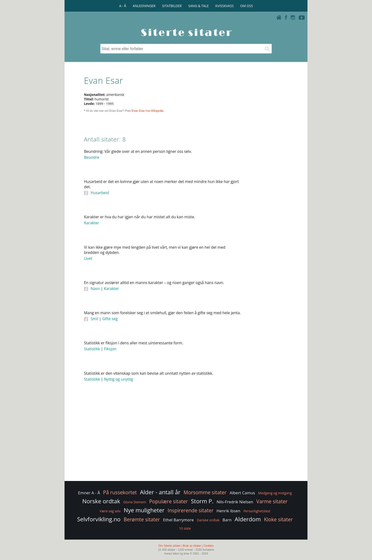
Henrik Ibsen (228, 510)
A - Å (122, 6)
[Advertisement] (266, 220)
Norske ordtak (101, 501)
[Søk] (267, 49)
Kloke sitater (278, 519)
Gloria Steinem (134, 502)
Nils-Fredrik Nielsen (235, 501)
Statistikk (92, 348)
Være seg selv (110, 511)
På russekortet (120, 492)
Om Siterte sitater (169, 545)
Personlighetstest (256, 511)
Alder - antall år (160, 492)
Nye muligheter (144, 510)
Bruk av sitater (192, 545)
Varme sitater (272, 501)
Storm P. (202, 501)
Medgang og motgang (275, 493)
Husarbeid (100, 192)
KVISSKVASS (224, 6)
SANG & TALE (198, 6)
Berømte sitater (142, 519)
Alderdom (248, 519)
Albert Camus (242, 492)
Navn (95, 288)
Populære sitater (168, 501)
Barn (227, 520)
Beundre (91, 157)
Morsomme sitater (205, 492)
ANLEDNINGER (144, 6)
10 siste (185, 528)
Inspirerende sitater (191, 510)
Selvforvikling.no (99, 519)
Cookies (208, 545)
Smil (94, 318)
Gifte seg (110, 318)
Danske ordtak (208, 520)
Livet (88, 258)
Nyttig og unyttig (118, 379)
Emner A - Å (89, 492)
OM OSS (246, 6)
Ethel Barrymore (178, 520)
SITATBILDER (172, 6)
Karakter (91, 222)
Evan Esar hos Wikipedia (147, 110)
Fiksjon (110, 348)
